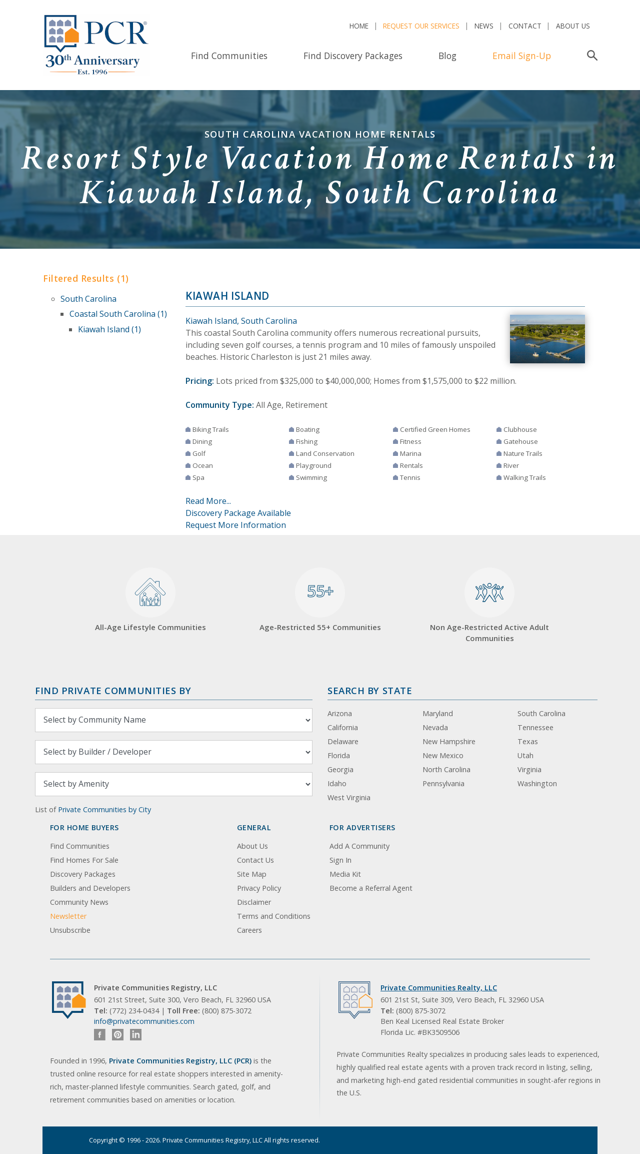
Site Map (251, 874)
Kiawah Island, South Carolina (241, 320)
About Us (573, 26)
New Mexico (443, 755)
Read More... (208, 500)
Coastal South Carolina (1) (118, 313)
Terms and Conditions (273, 916)
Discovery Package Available (238, 512)
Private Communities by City (104, 809)
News (484, 26)
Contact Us (255, 860)
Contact (525, 26)
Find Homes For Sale (84, 860)
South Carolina (88, 298)
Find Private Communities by (113, 690)
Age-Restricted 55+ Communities (320, 599)
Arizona (340, 713)
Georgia (341, 769)
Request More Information (236, 524)
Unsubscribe (70, 930)
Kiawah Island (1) (109, 329)
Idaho (337, 783)
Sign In (341, 860)
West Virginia (349, 797)
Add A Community (360, 846)
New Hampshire (449, 741)
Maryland (437, 713)
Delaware (343, 741)
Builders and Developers (90, 888)
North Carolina (446, 769)
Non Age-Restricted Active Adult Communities (489, 605)
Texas (528, 741)
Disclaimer (254, 902)
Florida (339, 755)
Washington (537, 783)
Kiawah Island (228, 296)
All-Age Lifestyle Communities (150, 599)
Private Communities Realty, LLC (438, 987)
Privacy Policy (259, 888)
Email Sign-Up (521, 56)
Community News (79, 902)
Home (359, 26)
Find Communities (229, 56)
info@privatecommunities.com (144, 1021)
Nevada (435, 727)
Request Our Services (421, 26)
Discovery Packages (83, 874)
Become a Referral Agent (371, 888)
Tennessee (536, 727)
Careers (249, 930)
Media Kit (345, 874)
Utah (526, 755)
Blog (447, 56)
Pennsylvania (443, 783)
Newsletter (68, 916)
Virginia (530, 769)
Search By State (370, 690)
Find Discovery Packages (353, 56)
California (343, 727)
